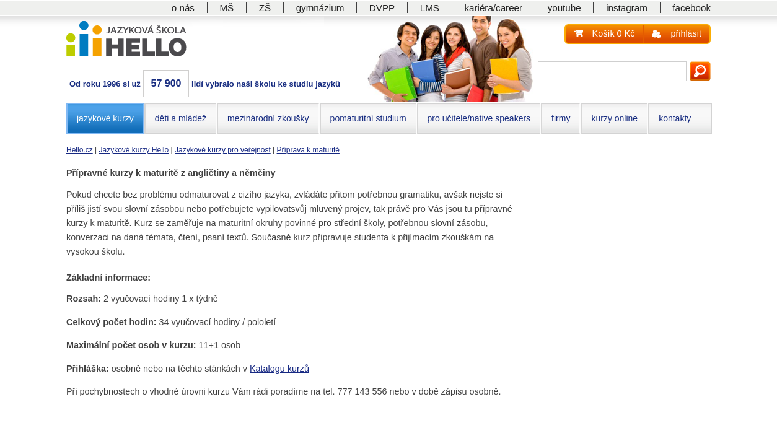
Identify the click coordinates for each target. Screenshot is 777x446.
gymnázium (320, 7)
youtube (564, 7)
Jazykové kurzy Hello (134, 150)
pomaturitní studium (368, 118)
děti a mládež (180, 118)
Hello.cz (79, 150)
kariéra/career (493, 7)
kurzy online (614, 118)
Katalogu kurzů (279, 369)
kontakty (675, 118)
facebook (691, 7)
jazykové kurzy (105, 118)
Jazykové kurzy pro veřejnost (223, 150)
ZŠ (265, 7)
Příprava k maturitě (308, 150)
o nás (183, 7)
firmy (560, 118)
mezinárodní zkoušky (268, 118)
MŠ (226, 7)
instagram (627, 7)
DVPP (382, 7)
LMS (429, 7)
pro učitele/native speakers (479, 118)
